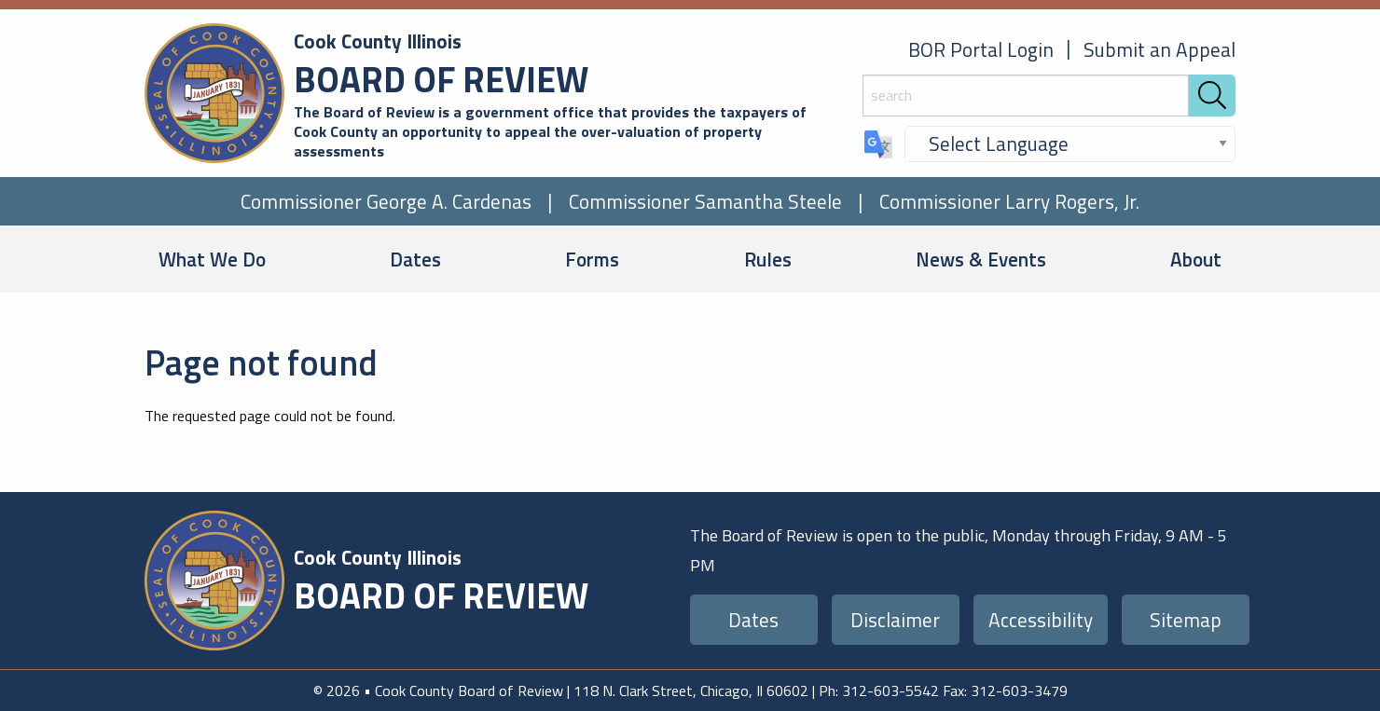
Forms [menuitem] (592, 259)
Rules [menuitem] (768, 259)
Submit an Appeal (1159, 49)
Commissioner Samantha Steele (705, 201)
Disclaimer (895, 620)
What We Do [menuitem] (212, 259)
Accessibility (1040, 620)
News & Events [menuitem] (981, 259)
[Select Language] (1069, 144)
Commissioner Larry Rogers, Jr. (1009, 201)
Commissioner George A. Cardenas (386, 201)
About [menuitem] (1195, 259)
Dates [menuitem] (415, 259)
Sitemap (1185, 620)
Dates (753, 620)
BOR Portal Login (981, 49)
